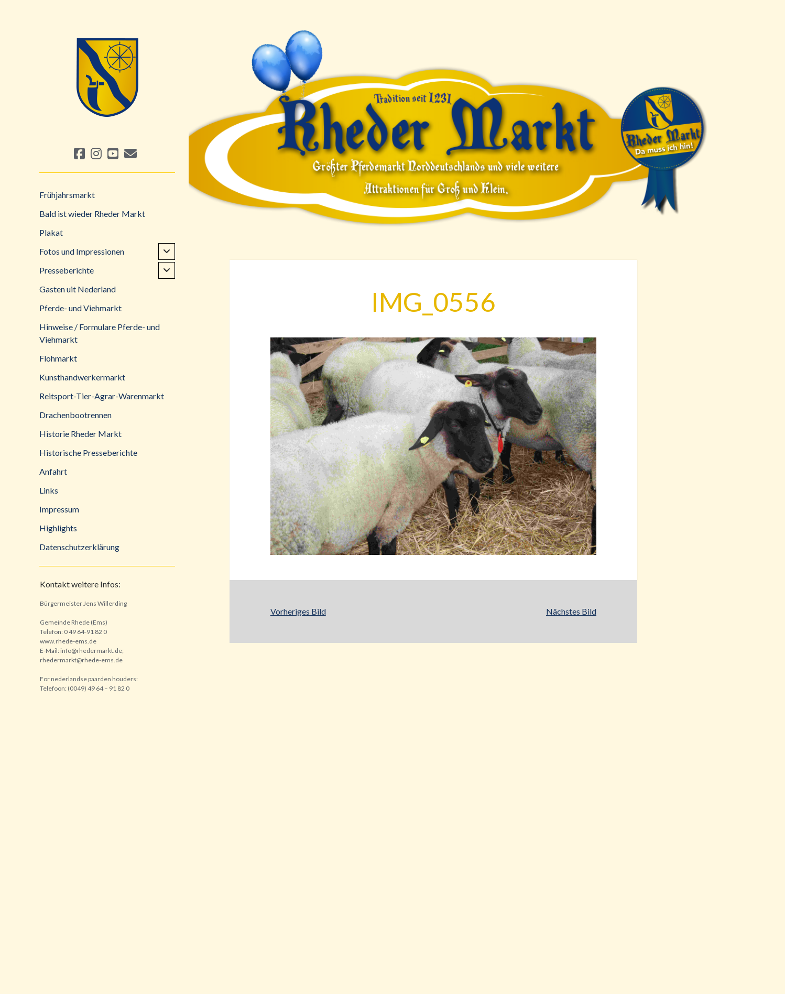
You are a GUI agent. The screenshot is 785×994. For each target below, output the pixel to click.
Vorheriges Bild (298, 611)
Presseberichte (66, 270)
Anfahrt (53, 471)
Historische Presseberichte (88, 452)
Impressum (59, 509)
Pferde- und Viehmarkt (80, 308)
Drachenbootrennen (75, 415)
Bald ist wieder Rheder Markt (92, 214)
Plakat (51, 232)
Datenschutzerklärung (79, 547)
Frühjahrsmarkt (67, 195)
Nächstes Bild (571, 611)
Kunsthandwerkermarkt (82, 377)
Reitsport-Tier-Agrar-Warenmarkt (101, 396)
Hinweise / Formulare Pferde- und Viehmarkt (99, 333)
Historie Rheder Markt (80, 434)
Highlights (58, 528)
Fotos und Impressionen (81, 251)
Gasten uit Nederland (77, 289)
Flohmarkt (58, 358)
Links (48, 490)
